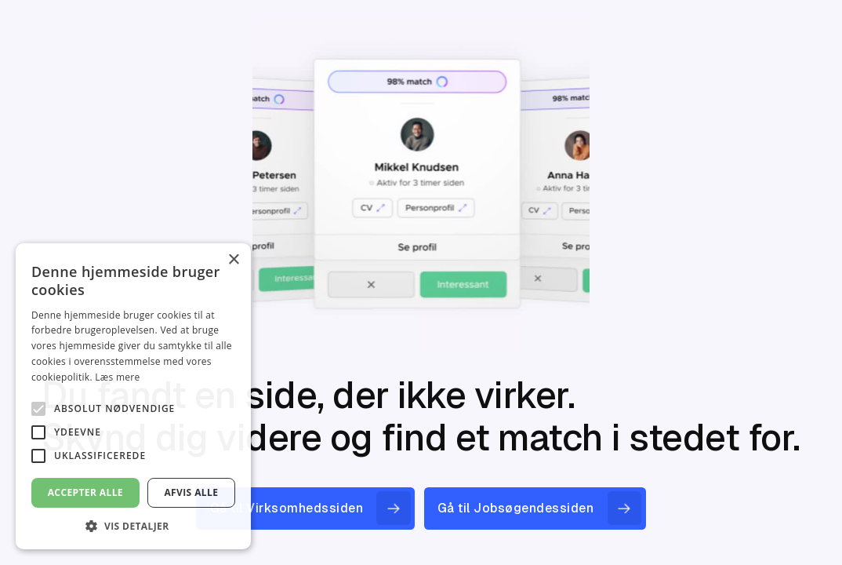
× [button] (233, 260)
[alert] (133, 396)
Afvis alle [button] (191, 492)
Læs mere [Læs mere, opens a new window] (117, 377)
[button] (133, 526)
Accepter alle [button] (85, 492)
